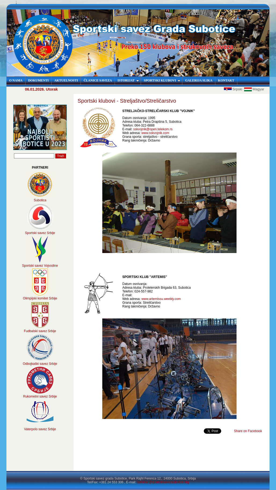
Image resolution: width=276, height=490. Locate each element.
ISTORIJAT (128, 80)
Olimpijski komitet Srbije (40, 298)
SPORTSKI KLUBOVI (162, 80)
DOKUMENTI (38, 80)
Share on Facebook (248, 431)
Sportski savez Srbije (40, 233)
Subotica (40, 200)
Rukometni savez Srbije (40, 396)
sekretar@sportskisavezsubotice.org (163, 482)
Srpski (233, 89)
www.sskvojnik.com (155, 133)
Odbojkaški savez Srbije (40, 364)
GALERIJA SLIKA (198, 80)
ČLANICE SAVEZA (97, 80)
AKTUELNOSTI (66, 80)
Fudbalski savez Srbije (40, 331)
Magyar (254, 89)
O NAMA (16, 80)
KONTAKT (226, 80)
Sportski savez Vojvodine (40, 266)
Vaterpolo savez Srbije (40, 429)
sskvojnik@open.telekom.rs (152, 129)
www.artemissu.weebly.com (161, 299)
